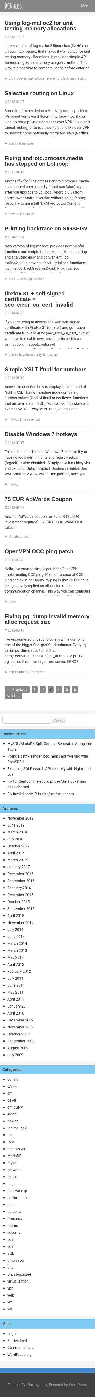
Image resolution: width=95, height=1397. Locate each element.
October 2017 (18, 846)
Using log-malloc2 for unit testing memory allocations (40, 26)
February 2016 (19, 888)
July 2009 (15, 1055)
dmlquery (15, 1107)
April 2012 (15, 964)
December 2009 (20, 1020)
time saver (26, 143)
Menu (85, 6)
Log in (12, 1334)
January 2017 (18, 867)
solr (10, 1239)
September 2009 (21, 1041)
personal (14, 1211)
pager (12, 1184)
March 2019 (17, 832)
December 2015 (20, 895)
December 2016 (20, 874)
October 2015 (18, 902)
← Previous (17, 689)
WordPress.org (19, 1354)
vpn (10, 1288)
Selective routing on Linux (39, 93)
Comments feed (20, 1347)
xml (10, 1302)
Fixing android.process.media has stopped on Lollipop (44, 161)
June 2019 (16, 825)
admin (13, 143)
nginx (11, 1177)
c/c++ (13, 78)
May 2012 (15, 957)
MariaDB (14, 1156)
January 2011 (18, 1006)
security (35, 355)
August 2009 (17, 1048)
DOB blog (13, 6)
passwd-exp (17, 1191)
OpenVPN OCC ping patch (39, 551)
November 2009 (20, 1027)
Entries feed (17, 1341)
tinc (10, 1267)
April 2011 (15, 999)
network (14, 1170)
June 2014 (16, 936)
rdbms (23, 672)
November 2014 (20, 923)
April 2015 (15, 916)
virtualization (18, 1281)
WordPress (78, 1385)
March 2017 (17, 860)
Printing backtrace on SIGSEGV (46, 228)
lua (9, 1135)
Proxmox (14, 1218)
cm (9, 1093)
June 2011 (16, 985)
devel (22, 78)
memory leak (59, 78)
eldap (11, 1114)
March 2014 (17, 943)
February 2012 (19, 971)
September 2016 (21, 881)
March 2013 (17, 950)
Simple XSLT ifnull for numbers (46, 369)
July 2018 (15, 839)
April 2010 (15, 1013)
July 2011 (15, 978)
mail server (16, 1149)
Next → (13, 695)
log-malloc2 (35, 78)
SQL (10, 1253)
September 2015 (21, 909)
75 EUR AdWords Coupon (38, 499)
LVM (11, 1142)
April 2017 (15, 853)
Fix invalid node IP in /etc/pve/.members (40, 794)
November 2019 (20, 818)
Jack (43, 1385)
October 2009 (18, 1034)
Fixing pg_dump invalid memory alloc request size (47, 619)
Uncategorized (19, 536)
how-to (13, 214)
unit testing (78, 78)
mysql (12, 1163)
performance (18, 1198)
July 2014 (15, 929)
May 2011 (15, 992)
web (10, 1295)
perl (10, 1205)
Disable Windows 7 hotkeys (41, 434)
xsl (38, 419)
